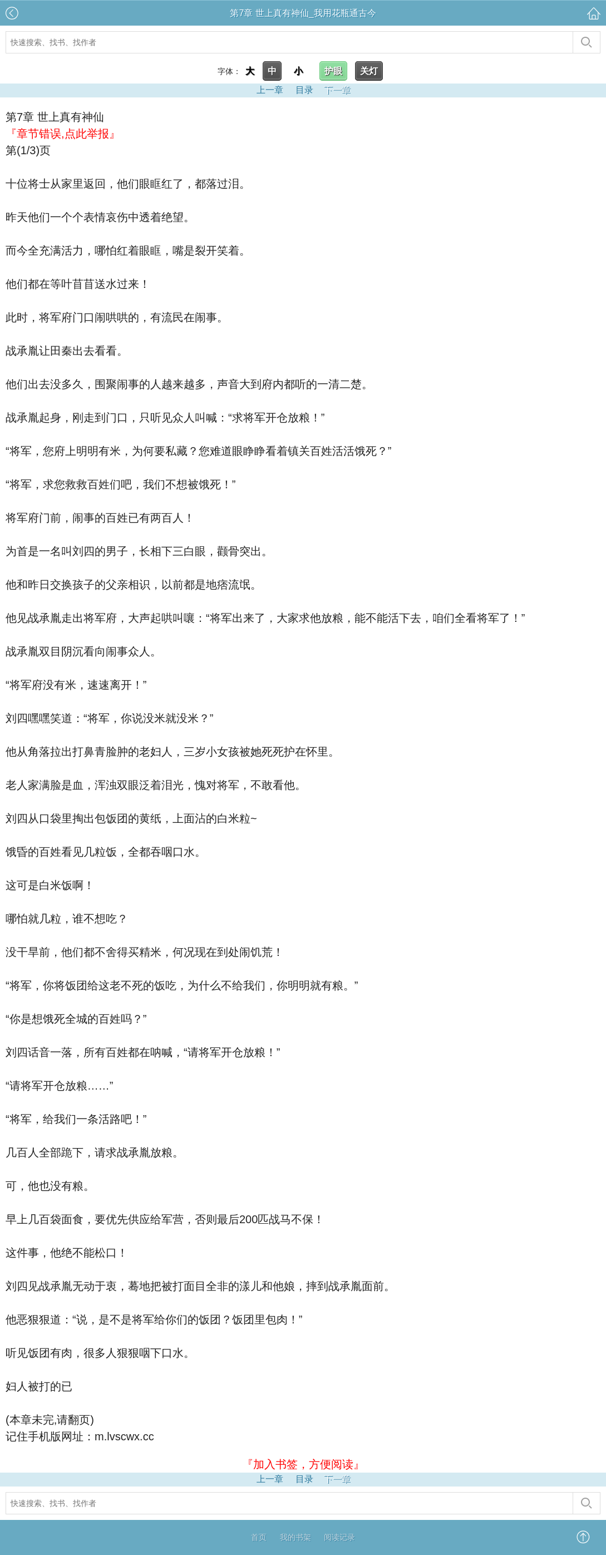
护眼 (333, 71)
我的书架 (295, 1537)
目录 (304, 90)
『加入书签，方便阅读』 (303, 1464)
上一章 (270, 90)
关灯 (369, 71)
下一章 (337, 90)
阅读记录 (339, 1537)
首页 (259, 1537)
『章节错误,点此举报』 (63, 133)
